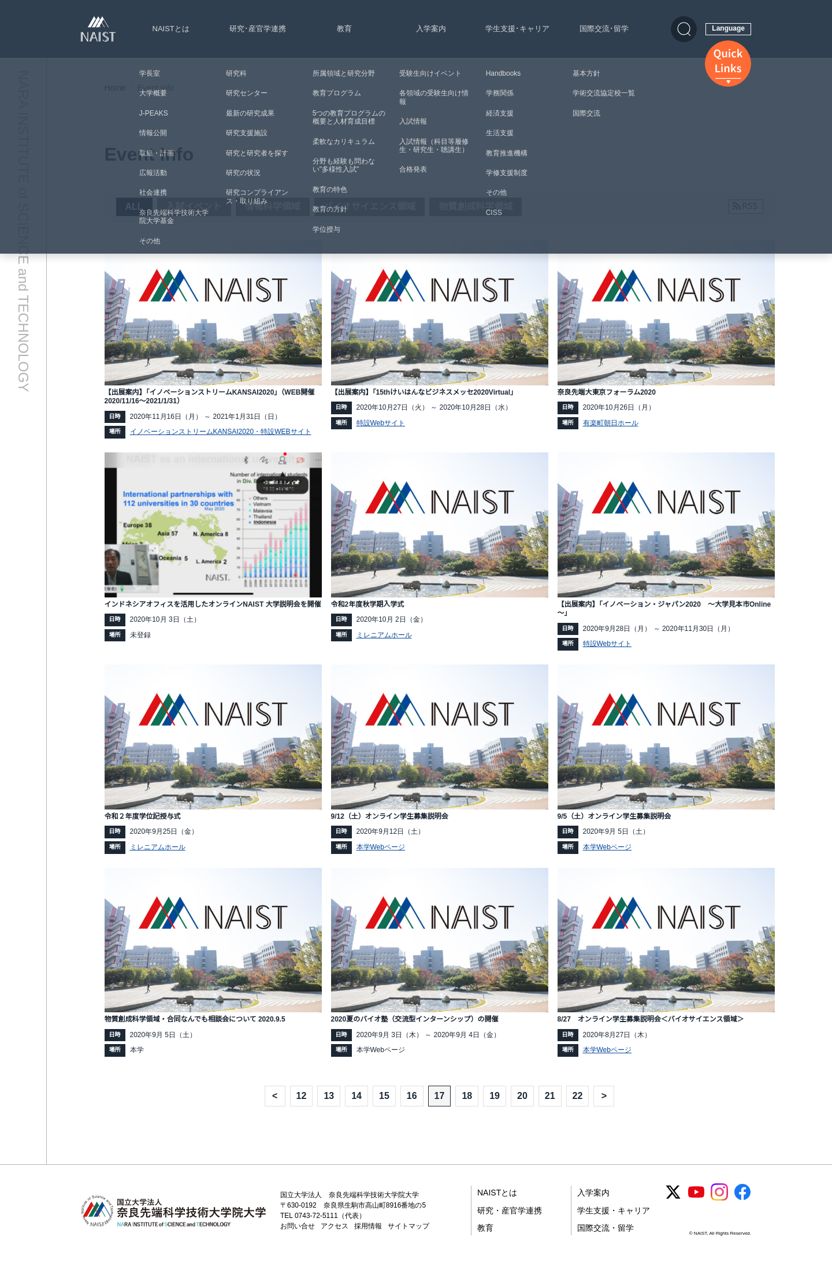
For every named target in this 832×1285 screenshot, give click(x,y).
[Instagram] (719, 1211)
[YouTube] (696, 1211)
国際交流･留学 (604, 28)
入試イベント (194, 206)
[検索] (684, 29)
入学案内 (431, 28)
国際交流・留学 (605, 1247)
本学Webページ (380, 855)
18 (467, 1115)
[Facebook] (742, 1211)
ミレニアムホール (384, 640)
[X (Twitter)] (673, 1211)
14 (356, 1115)
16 (412, 1115)
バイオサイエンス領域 (370, 206)
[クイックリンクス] (728, 63)
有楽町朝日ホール (610, 424)
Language (728, 28)
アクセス (334, 1246)
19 (494, 1115)
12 (301, 1115)
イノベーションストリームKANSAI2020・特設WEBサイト (220, 435)
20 (522, 1115)
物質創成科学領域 (475, 206)
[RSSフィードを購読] (746, 206)
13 (329, 1115)
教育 (344, 28)
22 (578, 1115)
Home (115, 87)
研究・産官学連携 (509, 1229)
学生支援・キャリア (613, 1229)
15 (384, 1115)
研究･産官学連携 (257, 28)
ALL (134, 206)
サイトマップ (408, 1246)
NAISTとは (171, 28)
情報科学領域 (272, 206)
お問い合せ (297, 1246)
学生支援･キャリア (517, 28)
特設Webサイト (380, 424)
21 (550, 1115)
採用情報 (368, 1246)
